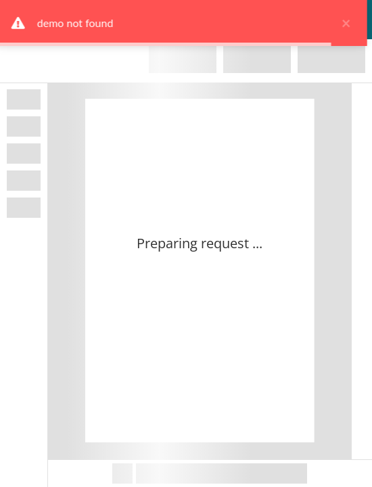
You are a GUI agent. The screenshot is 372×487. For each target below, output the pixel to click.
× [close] (348, 23)
